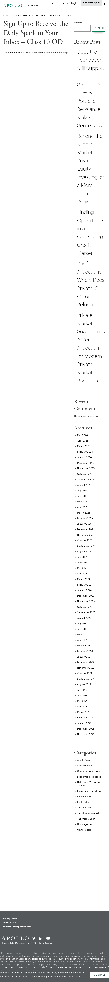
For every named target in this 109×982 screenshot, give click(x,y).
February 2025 (85, 518)
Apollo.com (58, 3)
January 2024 (84, 590)
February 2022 (85, 717)
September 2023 (86, 612)
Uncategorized (85, 824)
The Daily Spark (85, 807)
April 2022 (82, 706)
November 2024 (86, 534)
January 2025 (84, 523)
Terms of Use (9, 923)
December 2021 (85, 728)
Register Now (91, 3)
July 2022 (82, 689)
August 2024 (84, 551)
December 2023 (85, 595)
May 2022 (82, 701)
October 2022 (84, 673)
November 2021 (85, 734)
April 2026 (82, 440)
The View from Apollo (88, 813)
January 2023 (84, 656)
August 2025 (84, 485)
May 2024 (82, 568)
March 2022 (83, 712)
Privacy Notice (10, 919)
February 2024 (85, 584)
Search (78, 22)
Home (6, 15)
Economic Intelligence (89, 776)
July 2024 (82, 557)
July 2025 (82, 490)
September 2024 (86, 545)
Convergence (84, 765)
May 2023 (82, 634)
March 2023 (83, 645)
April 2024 (82, 573)
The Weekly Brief (86, 818)
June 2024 (82, 562)
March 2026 (83, 446)
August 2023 (84, 617)
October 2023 (84, 606)
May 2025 (82, 501)
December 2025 (85, 462)
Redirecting (83, 802)
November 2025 (86, 468)
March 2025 (83, 512)
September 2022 (86, 678)
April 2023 (82, 640)
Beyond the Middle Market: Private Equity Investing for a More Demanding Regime (90, 168)
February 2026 (85, 451)
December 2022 (85, 662)
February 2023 (85, 651)
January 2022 (84, 723)
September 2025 (86, 479)
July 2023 (82, 623)
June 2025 (82, 496)
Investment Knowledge (89, 791)
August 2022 (84, 684)
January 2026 (84, 457)
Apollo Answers (85, 760)
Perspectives (84, 796)
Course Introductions (88, 771)
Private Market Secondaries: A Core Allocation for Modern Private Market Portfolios (91, 347)
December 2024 (85, 529)
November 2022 (86, 667)
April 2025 (82, 507)
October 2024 (84, 540)
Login (74, 3)
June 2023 (82, 629)
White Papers (84, 829)
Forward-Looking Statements (17, 926)
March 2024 (83, 579)
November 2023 (86, 601)
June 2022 (82, 695)
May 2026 (82, 435)
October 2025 (84, 473)
